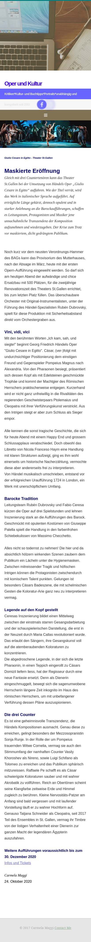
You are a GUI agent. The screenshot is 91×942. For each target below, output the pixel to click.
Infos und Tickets (17, 863)
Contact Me (63, 928)
